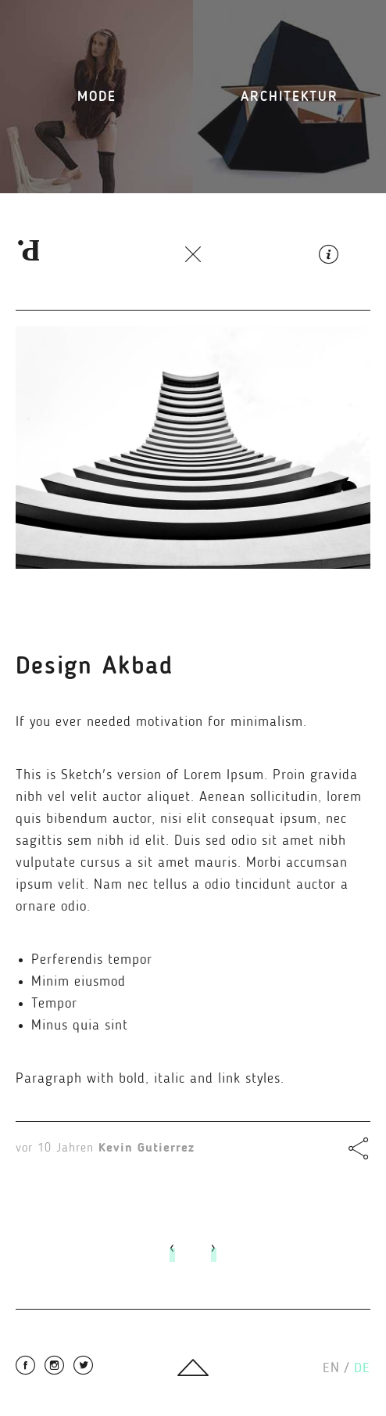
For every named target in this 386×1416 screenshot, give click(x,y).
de (362, 1368)
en (336, 1368)
